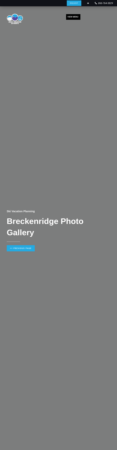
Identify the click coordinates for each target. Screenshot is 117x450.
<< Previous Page (21, 248)
